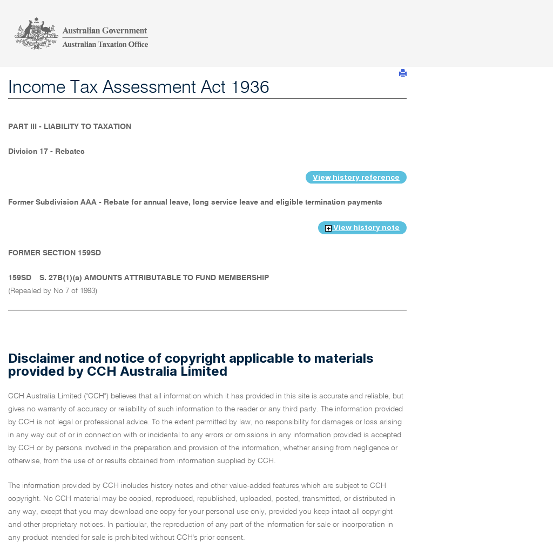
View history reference (356, 177)
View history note (362, 227)
